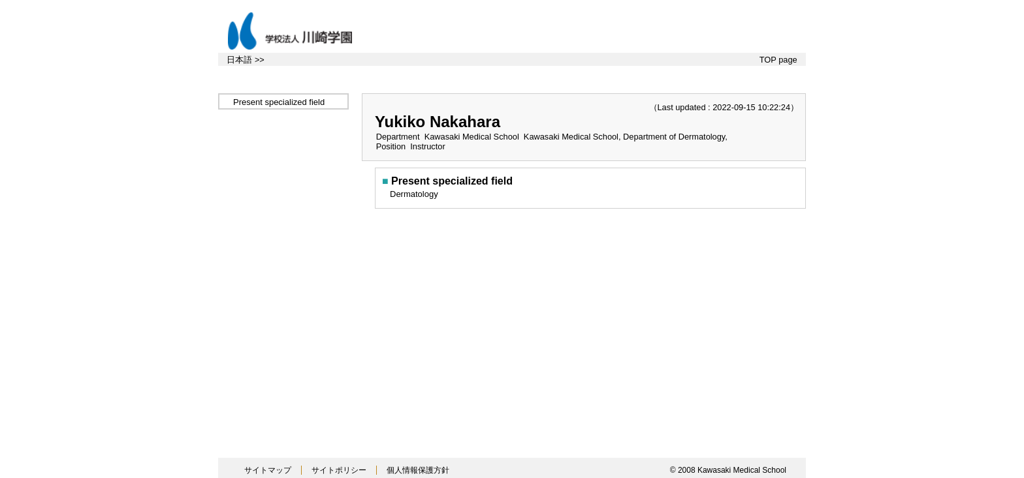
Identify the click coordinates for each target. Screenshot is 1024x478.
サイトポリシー (339, 470)
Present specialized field (279, 102)
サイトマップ (267, 470)
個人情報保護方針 (418, 470)
